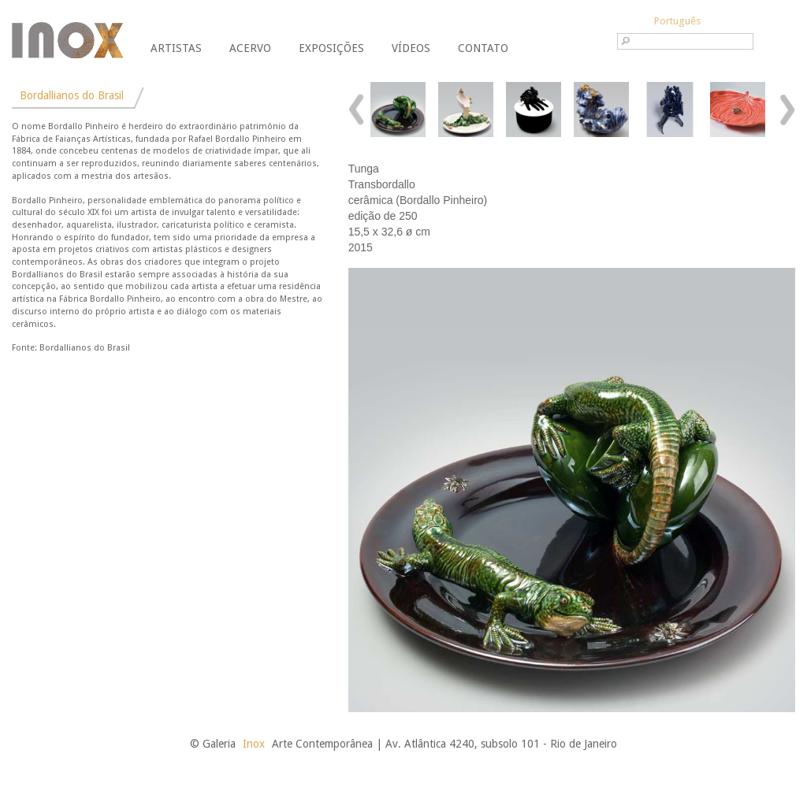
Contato (483, 48)
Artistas (176, 48)
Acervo (250, 48)
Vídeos (411, 48)
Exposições (331, 48)
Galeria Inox (67, 40)
